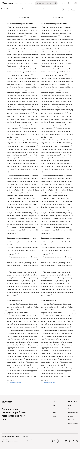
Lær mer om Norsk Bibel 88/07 (14, 382)
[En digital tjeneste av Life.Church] (40, 435)
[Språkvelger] (68, 3)
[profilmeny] (75, 3)
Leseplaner (23, 3)
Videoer (30, 3)
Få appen (62, 3)
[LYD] (63, 9)
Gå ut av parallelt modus (75, 9)
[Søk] (44, 3)
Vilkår (30, 440)
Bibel (16, 3)
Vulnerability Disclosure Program (10, 441)
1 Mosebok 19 (10, 9)
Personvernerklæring (23, 440)
